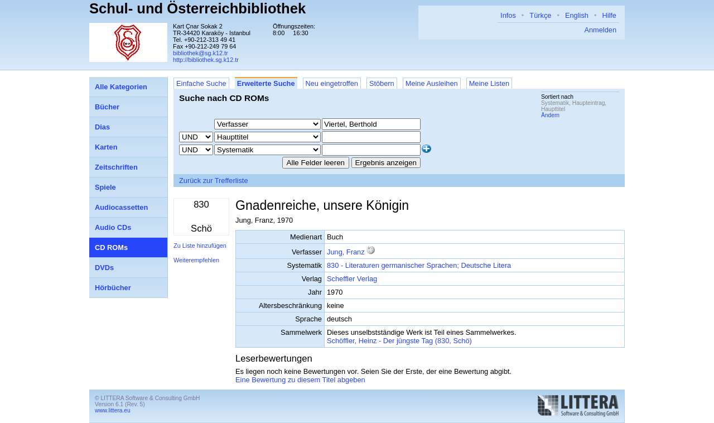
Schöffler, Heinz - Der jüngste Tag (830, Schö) (399, 341)
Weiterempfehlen (196, 260)
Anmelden (600, 30)
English (576, 15)
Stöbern (381, 83)
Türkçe (540, 15)
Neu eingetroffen (332, 83)
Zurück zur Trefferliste (213, 180)
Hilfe (609, 15)
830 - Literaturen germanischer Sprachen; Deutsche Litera (419, 265)
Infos (508, 15)
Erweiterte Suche (266, 83)
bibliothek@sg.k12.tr (200, 53)
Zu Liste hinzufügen (199, 245)
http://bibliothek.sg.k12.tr (206, 59)
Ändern (550, 115)
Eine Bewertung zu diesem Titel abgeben (300, 380)
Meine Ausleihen (432, 83)
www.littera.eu (113, 410)
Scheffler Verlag (352, 279)
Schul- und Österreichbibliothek (197, 8)
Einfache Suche (201, 83)
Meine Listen (489, 83)
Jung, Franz (346, 252)
